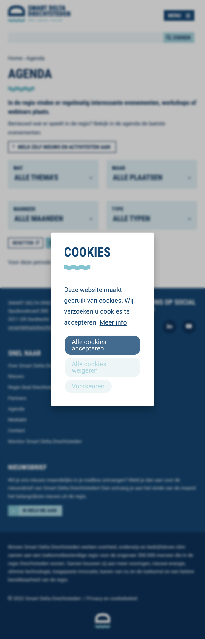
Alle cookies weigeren (89, 367)
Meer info (113, 322)
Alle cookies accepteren (89, 344)
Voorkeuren (88, 386)
